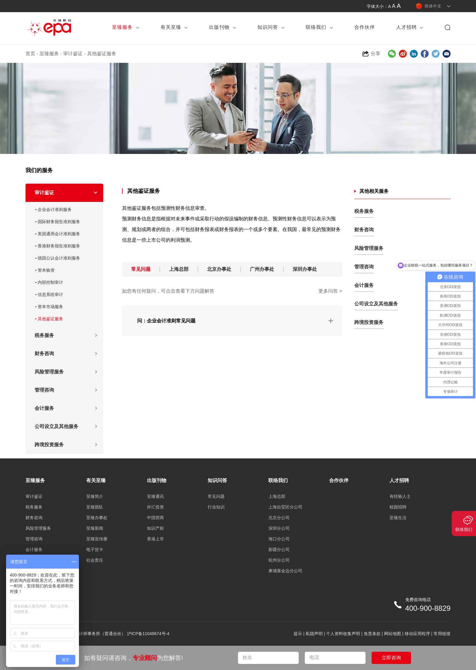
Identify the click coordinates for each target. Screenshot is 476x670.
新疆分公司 (279, 549)
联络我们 (319, 27)
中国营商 (155, 517)
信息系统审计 (50, 294)
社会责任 (94, 560)
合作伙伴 (364, 27)
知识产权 (155, 528)
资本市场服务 (50, 306)
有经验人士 (400, 496)
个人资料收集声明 (343, 633)
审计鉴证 (73, 53)
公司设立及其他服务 (66, 426)
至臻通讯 (155, 496)
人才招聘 (409, 27)
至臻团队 (94, 507)
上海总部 (276, 496)
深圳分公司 (279, 528)
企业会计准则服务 (55, 209)
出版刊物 (222, 27)
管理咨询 (66, 390)
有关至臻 (174, 27)
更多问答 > (330, 291)
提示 (298, 633)
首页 (30, 53)
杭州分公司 (279, 560)
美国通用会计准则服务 (59, 233)
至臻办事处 (96, 517)
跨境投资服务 (66, 444)
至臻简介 (94, 496)
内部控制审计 (50, 282)
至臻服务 (125, 27)
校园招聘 (397, 507)
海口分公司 (279, 538)
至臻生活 (397, 517)
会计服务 (66, 408)
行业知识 (216, 507)
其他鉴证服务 (101, 53)
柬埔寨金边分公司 (285, 570)
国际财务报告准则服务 (59, 221)
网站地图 (392, 633)
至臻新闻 (94, 528)
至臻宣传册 (96, 538)
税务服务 (66, 335)
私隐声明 (314, 633)
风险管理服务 (66, 371)
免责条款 (372, 633)
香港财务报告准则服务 (59, 245)
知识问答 (270, 27)
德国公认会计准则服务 (59, 258)
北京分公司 (279, 517)
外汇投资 (155, 507)
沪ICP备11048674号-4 (148, 633)
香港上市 (155, 538)
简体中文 (432, 6)
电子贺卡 (94, 549)
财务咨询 (66, 353)
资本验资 (46, 270)
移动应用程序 (417, 633)
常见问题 (216, 496)
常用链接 (441, 633)
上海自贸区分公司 (285, 507)
